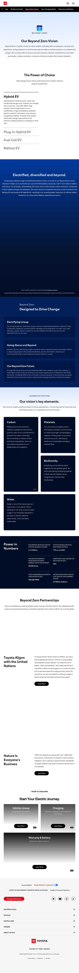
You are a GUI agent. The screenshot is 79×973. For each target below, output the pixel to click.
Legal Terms (40, 958)
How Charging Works (48, 9)
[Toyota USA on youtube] (60, 899)
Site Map (48, 958)
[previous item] (3, 9)
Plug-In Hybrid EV (17, 131)
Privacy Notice (31, 958)
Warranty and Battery (66, 9)
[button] (60, 890)
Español (47, 949)
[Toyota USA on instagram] (67, 899)
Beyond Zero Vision (32, 9)
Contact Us (33, 949)
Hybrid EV (11, 96)
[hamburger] (73, 3)
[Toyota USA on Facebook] (53, 899)
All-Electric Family (17, 9)
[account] (68, 3)
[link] (27, 885)
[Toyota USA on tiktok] (73, 899)
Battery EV (11, 147)
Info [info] (35, 489)
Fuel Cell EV (12, 139)
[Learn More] (41, 684)
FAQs (41, 949)
